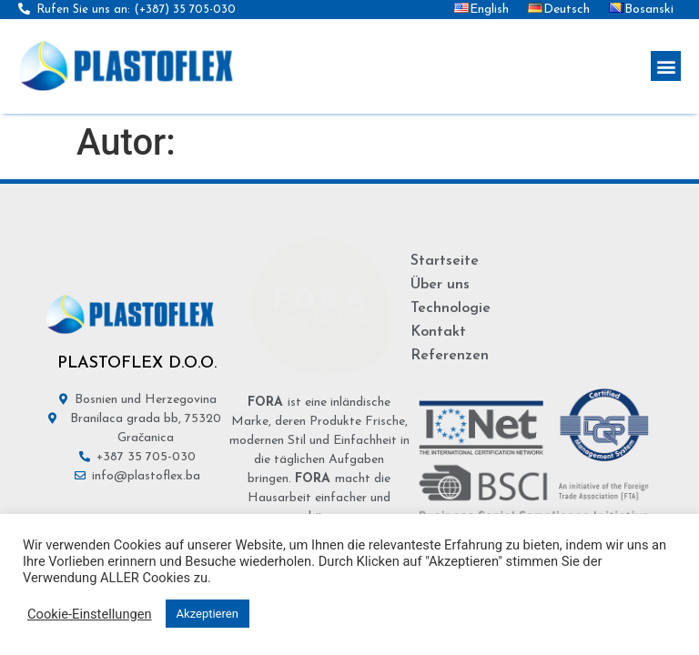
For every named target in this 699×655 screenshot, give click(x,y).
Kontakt (438, 332)
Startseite (444, 261)
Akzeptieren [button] (207, 613)
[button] (666, 66)
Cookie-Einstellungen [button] (89, 614)
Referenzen (449, 355)
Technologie (450, 308)
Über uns (440, 284)
